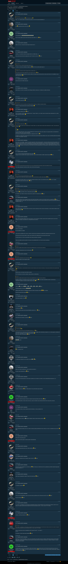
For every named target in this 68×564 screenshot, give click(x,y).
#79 (59, 336)
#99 (59, 535)
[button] (19, 3)
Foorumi (13, 3)
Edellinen (9, 10)
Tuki (56, 561)
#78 (59, 323)
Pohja (14, 393)
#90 (59, 444)
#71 (59, 242)
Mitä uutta (17, 3)
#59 (59, 96)
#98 (59, 521)
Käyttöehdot (48, 561)
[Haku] (59, 3)
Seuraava (16, 10)
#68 (59, 205)
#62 (59, 138)
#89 (59, 434)
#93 (59, 472)
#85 (59, 395)
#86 (59, 405)
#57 (59, 77)
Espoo (14, 39)
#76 (59, 304)
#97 (59, 511)
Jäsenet (22, 3)
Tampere (13, 48)
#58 (59, 86)
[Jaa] (58, 12)
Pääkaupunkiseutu (12, 302)
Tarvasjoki (13, 343)
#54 (59, 41)
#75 (59, 294)
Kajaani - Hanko (13, 84)
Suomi (14, 561)
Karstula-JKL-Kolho (12, 146)
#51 (59, 12)
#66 (59, 184)
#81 (59, 355)
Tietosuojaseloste (52, 561)
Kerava (14, 432)
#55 (59, 50)
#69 (59, 215)
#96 (59, 501)
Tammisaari (13, 20)
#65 (59, 170)
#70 (59, 225)
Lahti (14, 168)
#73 (59, 262)
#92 (59, 463)
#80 (59, 345)
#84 (59, 385)
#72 (59, 252)
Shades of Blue (10, 561)
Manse (14, 233)
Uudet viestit (9, 4)
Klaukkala (13, 250)
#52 (59, 22)
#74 (59, 282)
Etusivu (9, 3)
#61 (59, 118)
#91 (59, 454)
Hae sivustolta (13, 4)
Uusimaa (13, 403)
